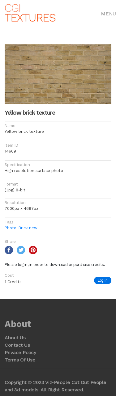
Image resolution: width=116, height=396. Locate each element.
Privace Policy (20, 352)
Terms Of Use (20, 360)
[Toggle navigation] (108, 13)
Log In (103, 280)
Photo (10, 228)
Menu (108, 14)
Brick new (28, 228)
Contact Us (17, 345)
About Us (15, 338)
